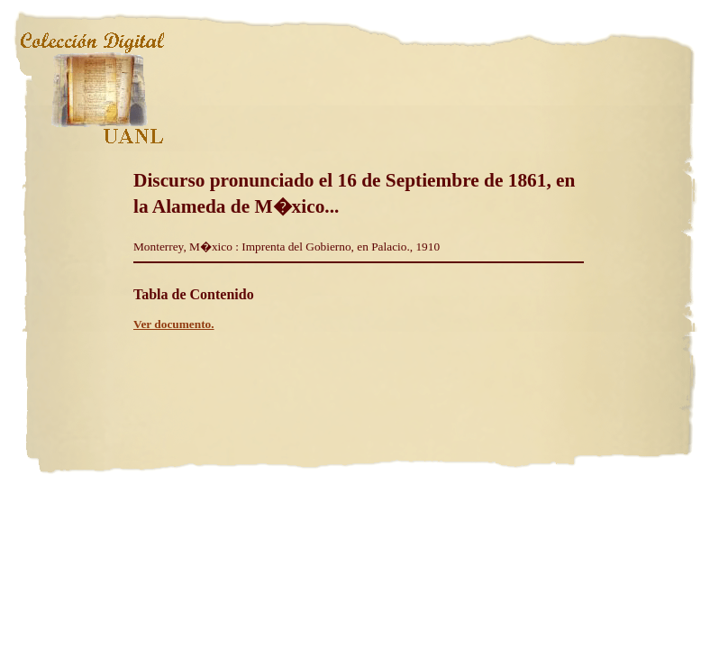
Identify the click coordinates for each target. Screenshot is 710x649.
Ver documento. (173, 324)
